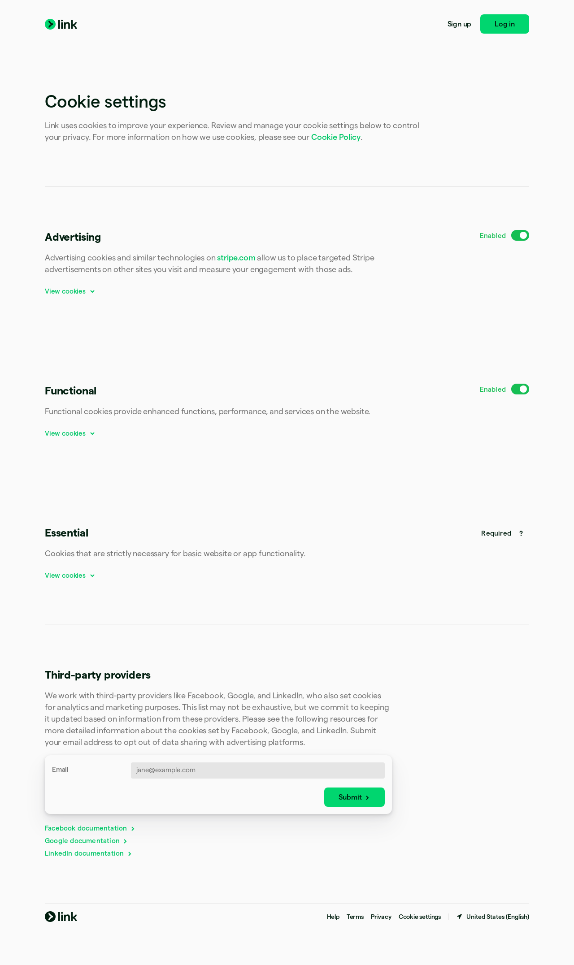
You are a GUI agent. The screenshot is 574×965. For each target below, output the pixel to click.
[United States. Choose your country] (492, 916)
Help (333, 916)
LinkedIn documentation (89, 853)
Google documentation (86, 840)
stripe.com (236, 257)
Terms (355, 916)
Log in (505, 24)
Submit (354, 797)
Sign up (460, 24)
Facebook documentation (90, 828)
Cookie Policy (336, 137)
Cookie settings (420, 916)
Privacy (381, 916)
